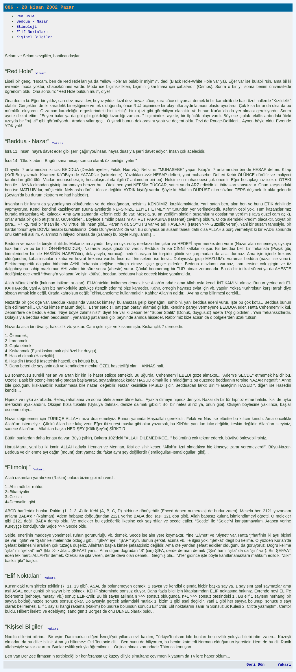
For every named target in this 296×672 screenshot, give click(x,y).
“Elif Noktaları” (23, 575)
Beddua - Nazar (32, 21)
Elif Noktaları (32, 32)
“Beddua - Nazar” (27, 141)
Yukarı (284, 664)
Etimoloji (26, 27)
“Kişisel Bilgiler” (25, 626)
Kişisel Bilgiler (34, 37)
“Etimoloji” (18, 467)
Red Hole (25, 16)
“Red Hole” (19, 71)
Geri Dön (255, 664)
